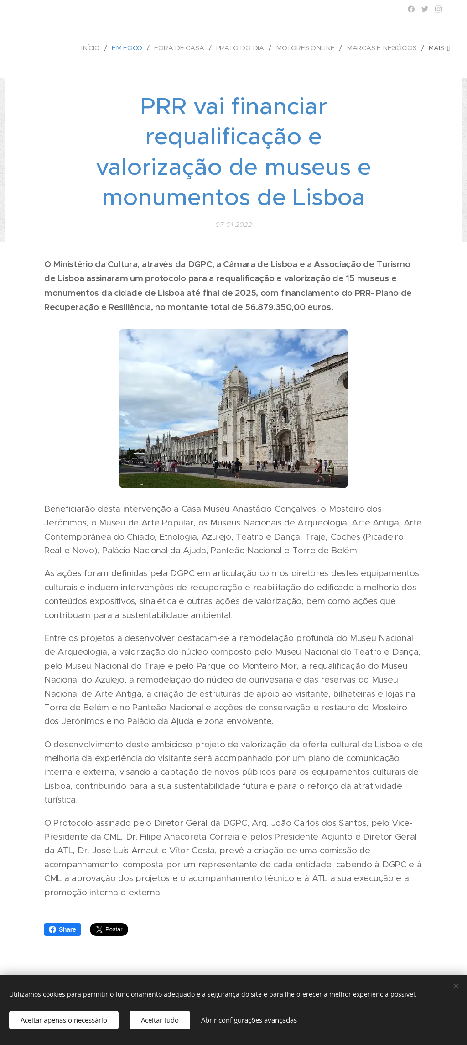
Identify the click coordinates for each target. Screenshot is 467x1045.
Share (62, 929)
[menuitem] (97, 48)
